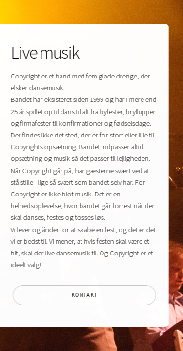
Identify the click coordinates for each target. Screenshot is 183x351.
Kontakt (84, 295)
